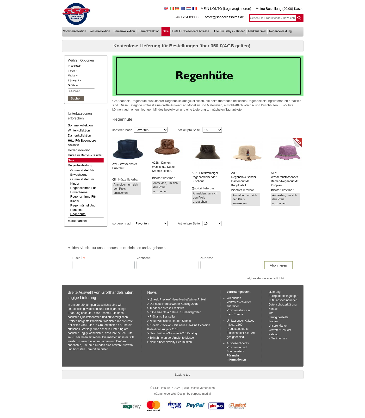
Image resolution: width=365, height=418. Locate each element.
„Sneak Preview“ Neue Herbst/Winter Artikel (178, 299)
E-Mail (79, 258)
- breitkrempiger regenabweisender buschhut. (205, 177)
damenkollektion (124, 31)
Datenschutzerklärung (283, 304)
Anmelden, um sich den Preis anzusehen (126, 188)
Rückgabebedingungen (283, 296)
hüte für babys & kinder (229, 31)
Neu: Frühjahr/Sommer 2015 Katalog (173, 333)
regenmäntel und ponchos (83, 208)
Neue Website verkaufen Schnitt (170, 321)
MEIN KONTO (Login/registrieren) (226, 9)
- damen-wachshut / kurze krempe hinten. (163, 167)
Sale (71, 160)
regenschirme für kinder (83, 199)
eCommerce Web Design (170, 393)
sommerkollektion (74, 31)
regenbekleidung (280, 31)
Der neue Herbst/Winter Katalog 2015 (174, 304)
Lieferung (275, 291)
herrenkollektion (148, 31)
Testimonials (279, 338)
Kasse (298, 9)
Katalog (273, 334)
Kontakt (273, 309)
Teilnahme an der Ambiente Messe (172, 337)
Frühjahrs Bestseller (162, 316)
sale (166, 31)
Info (271, 313)
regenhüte (78, 214)
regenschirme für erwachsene (83, 190)
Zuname (206, 258)
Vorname (143, 258)
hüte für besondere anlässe (190, 31)
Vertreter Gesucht (280, 330)
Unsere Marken (278, 325)
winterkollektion (100, 31)
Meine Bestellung (268, 9)
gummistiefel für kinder (82, 181)
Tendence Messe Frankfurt (167, 308)
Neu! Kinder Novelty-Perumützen (171, 342)
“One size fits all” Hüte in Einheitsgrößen (175, 312)
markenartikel (257, 31)
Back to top (182, 374)
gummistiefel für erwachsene (82, 172)
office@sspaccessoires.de (224, 17)
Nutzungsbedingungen (283, 300)
